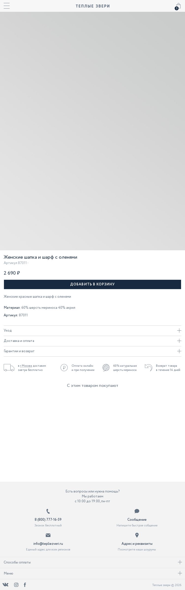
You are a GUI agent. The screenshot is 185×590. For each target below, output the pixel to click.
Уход (92, 330)
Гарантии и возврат (92, 351)
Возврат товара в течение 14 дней (168, 368)
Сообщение (137, 519)
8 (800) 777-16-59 (48, 519)
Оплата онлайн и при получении (83, 368)
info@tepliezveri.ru (48, 543)
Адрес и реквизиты (137, 543)
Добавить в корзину (92, 284)
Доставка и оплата (92, 340)
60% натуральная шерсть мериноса (125, 368)
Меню (93, 573)
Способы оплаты (93, 562)
